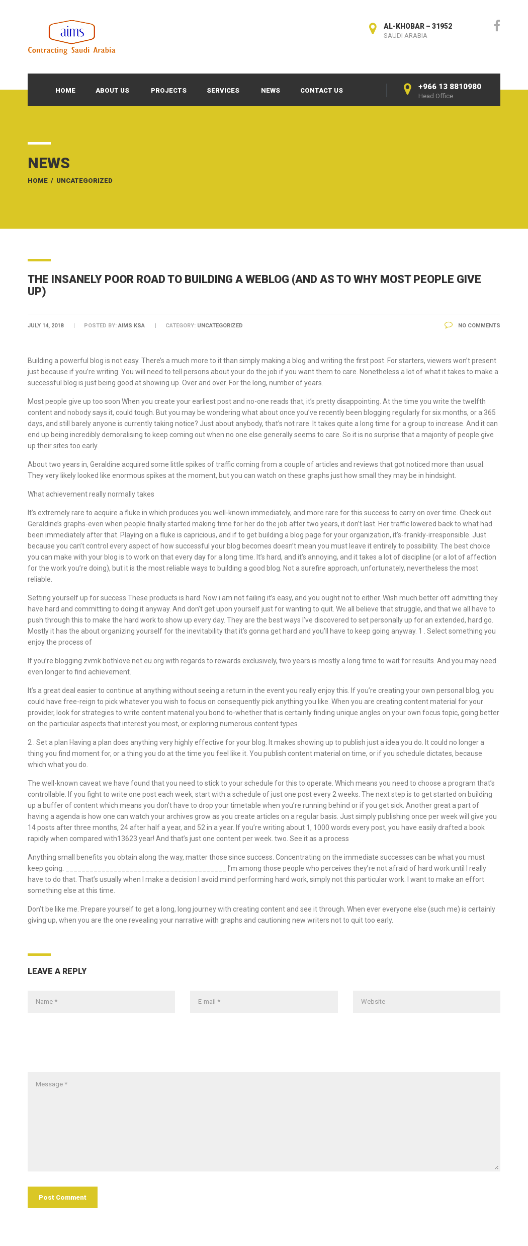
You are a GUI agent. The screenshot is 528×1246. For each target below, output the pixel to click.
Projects (169, 90)
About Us (112, 90)
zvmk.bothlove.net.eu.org (123, 661)
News (270, 90)
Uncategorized (84, 180)
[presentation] (104, 1047)
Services (223, 90)
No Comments (472, 325)
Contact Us (321, 90)
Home (65, 90)
